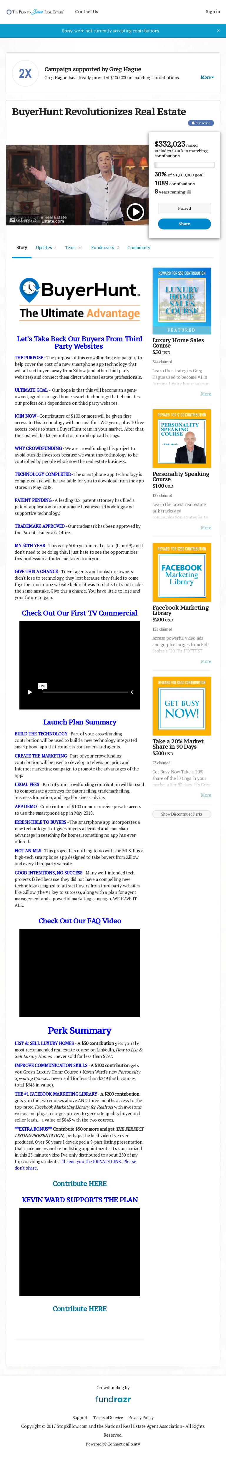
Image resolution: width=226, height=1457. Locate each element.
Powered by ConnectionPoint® (113, 1444)
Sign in (213, 11)
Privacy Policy (142, 1417)
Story (21, 247)
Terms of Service (107, 1417)
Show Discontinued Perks (181, 814)
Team (73, 247)
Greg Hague (125, 69)
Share (184, 223)
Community (138, 247)
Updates (46, 247)
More (206, 394)
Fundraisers (105, 247)
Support (78, 1417)
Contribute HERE (80, 1183)
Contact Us (86, 11)
